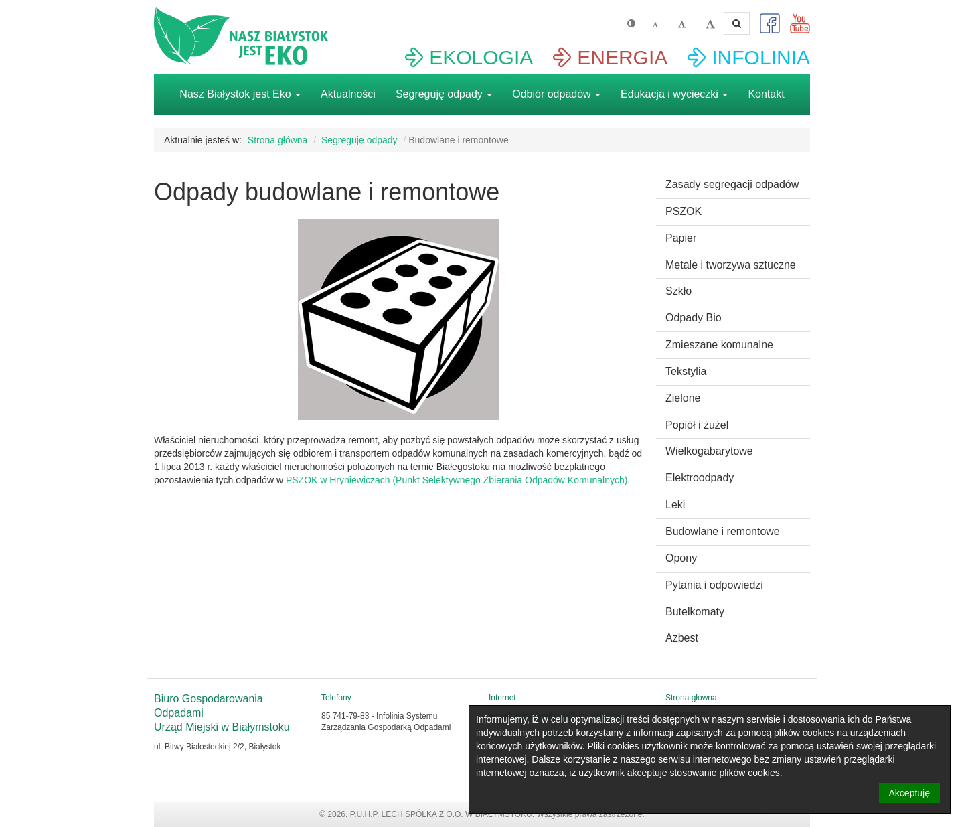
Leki (675, 504)
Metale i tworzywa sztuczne (730, 265)
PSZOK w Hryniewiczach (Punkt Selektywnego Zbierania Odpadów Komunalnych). (458, 480)
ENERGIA (622, 57)
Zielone (682, 398)
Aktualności (348, 94)
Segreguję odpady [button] (444, 94)
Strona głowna (691, 697)
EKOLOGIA (481, 57)
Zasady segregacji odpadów (732, 184)
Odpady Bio (693, 317)
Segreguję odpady (359, 140)
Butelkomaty (694, 611)
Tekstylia (685, 371)
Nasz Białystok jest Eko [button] (240, 94)
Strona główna (278, 140)
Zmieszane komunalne (719, 344)
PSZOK (683, 211)
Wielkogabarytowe (709, 451)
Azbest (681, 638)
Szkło (678, 291)
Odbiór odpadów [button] (556, 94)
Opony (681, 558)
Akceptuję (909, 792)
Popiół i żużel (696, 425)
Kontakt (766, 94)
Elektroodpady (699, 477)
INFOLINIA (761, 57)
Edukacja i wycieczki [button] (674, 94)
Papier (680, 238)
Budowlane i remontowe (722, 531)
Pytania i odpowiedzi (714, 585)
